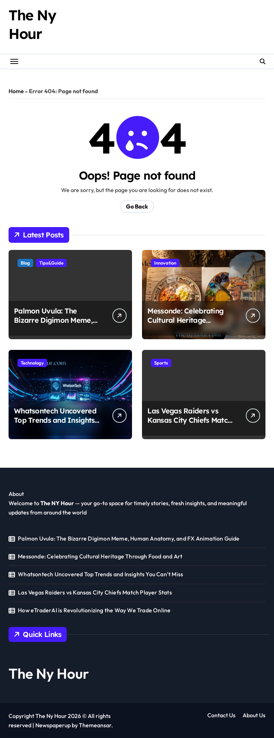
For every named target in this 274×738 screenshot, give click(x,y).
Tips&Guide (51, 263)
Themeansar (95, 725)
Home (16, 91)
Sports (161, 363)
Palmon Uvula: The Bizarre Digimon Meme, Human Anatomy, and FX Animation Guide (56, 324)
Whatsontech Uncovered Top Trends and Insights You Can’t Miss (55, 420)
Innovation (165, 263)
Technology (32, 363)
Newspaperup (53, 725)
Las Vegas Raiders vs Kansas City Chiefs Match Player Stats (189, 420)
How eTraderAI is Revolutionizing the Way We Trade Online (94, 610)
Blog (25, 263)
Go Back (137, 206)
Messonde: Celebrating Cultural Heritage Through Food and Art (185, 320)
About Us (254, 715)
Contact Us (221, 715)
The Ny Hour (49, 673)
